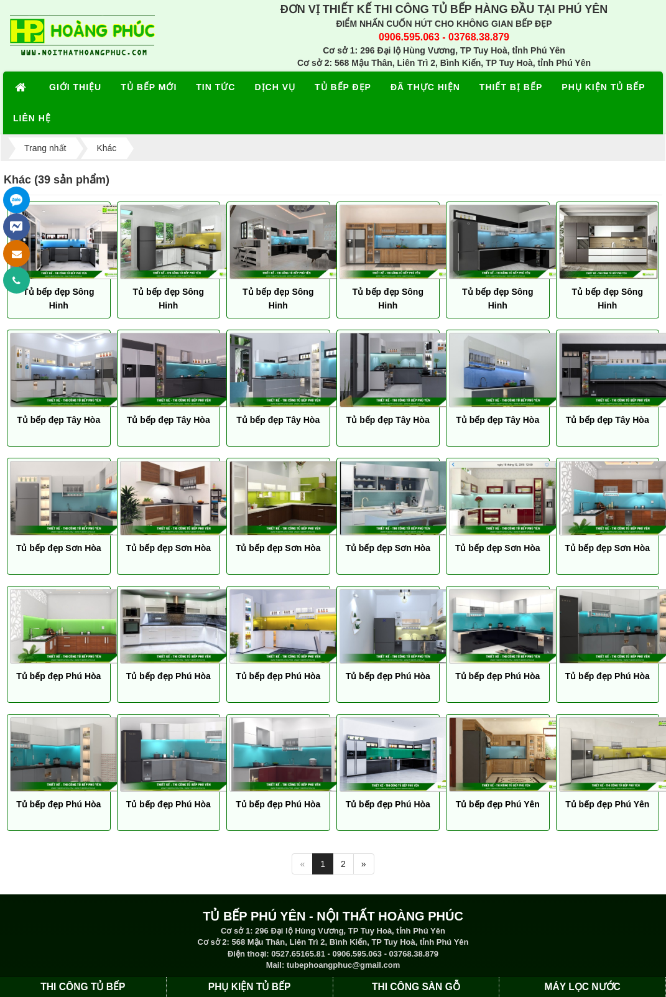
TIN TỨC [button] (215, 87)
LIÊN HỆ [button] (32, 118)
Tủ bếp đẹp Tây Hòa (58, 420)
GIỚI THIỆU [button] (75, 87)
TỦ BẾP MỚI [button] (149, 87)
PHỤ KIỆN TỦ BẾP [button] (603, 87)
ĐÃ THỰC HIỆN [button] (425, 87)
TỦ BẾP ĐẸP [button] (343, 87)
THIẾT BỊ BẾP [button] (510, 87)
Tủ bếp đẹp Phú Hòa (58, 676)
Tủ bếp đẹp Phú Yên (498, 804)
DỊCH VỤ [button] (274, 87)
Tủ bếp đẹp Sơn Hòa (58, 548)
